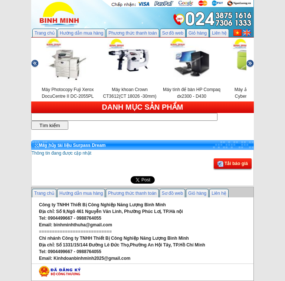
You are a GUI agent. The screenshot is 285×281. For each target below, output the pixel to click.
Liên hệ (219, 33)
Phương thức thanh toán (132, 33)
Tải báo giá (232, 164)
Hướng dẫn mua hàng (81, 33)
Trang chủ (45, 33)
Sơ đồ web (172, 33)
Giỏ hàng (198, 33)
